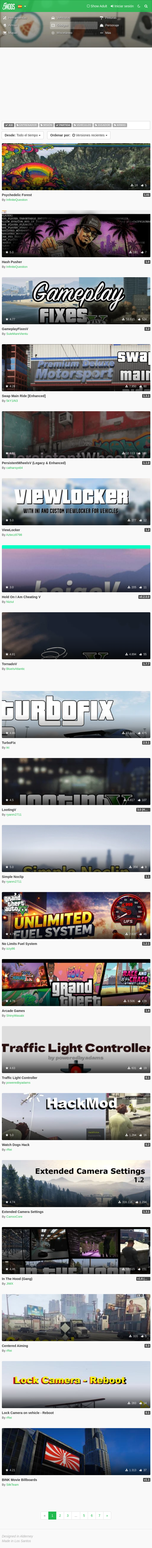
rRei (9, 1149)
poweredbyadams (18, 1082)
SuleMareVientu (17, 334)
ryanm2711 (14, 814)
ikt (7, 747)
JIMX (9, 1283)
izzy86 (10, 948)
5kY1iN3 (12, 401)
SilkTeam (12, 1484)
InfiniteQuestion (16, 199)
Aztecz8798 (14, 535)
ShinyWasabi (15, 1015)
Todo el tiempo (23, 135)
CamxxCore (14, 1216)
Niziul (10, 602)
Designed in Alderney (17, 1536)
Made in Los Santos (16, 1541)
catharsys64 (14, 468)
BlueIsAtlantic (15, 669)
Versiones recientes (78, 135)
